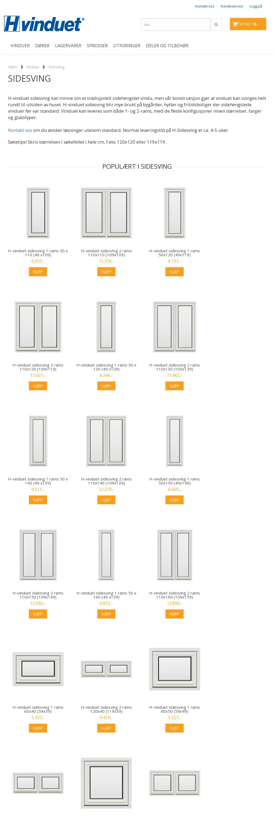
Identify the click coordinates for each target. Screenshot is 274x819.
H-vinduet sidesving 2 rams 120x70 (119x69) (236, 709)
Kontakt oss (204, 6)
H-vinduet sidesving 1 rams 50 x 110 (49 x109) (37, 253)
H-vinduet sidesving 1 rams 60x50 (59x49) (170, 595)
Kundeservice (232, 6)
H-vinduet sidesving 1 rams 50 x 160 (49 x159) (170, 481)
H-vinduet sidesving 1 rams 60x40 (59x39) (37, 595)
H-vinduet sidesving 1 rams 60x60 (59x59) (37, 709)
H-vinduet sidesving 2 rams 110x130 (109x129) (103, 367)
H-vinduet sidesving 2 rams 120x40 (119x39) (103, 595)
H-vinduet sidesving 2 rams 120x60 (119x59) (103, 709)
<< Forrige (16, 770)
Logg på (256, 6)
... (94, 770)
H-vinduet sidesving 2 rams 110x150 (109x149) (103, 481)
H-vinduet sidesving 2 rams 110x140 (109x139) (236, 367)
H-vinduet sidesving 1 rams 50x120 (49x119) (170, 253)
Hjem (12, 66)
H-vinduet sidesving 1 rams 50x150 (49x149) (37, 481)
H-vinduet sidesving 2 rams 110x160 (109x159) (236, 481)
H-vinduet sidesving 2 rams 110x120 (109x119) (236, 253)
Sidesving (56, 66)
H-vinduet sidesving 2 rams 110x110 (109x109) (103, 253)
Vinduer (32, 66)
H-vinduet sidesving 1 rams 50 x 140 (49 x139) (170, 367)
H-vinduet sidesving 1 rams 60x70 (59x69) (170, 709)
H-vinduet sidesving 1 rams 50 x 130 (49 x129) (37, 367)
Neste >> (113, 770)
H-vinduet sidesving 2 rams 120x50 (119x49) (236, 595)
